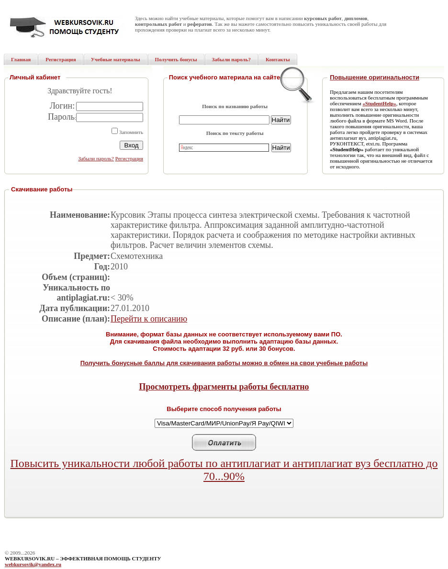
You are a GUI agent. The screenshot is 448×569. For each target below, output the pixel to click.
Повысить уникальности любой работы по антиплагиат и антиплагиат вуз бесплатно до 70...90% (224, 469)
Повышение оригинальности (374, 77)
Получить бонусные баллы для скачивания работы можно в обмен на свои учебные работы (224, 363)
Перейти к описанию (149, 319)
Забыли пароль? (96, 158)
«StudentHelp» (379, 103)
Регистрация (129, 158)
